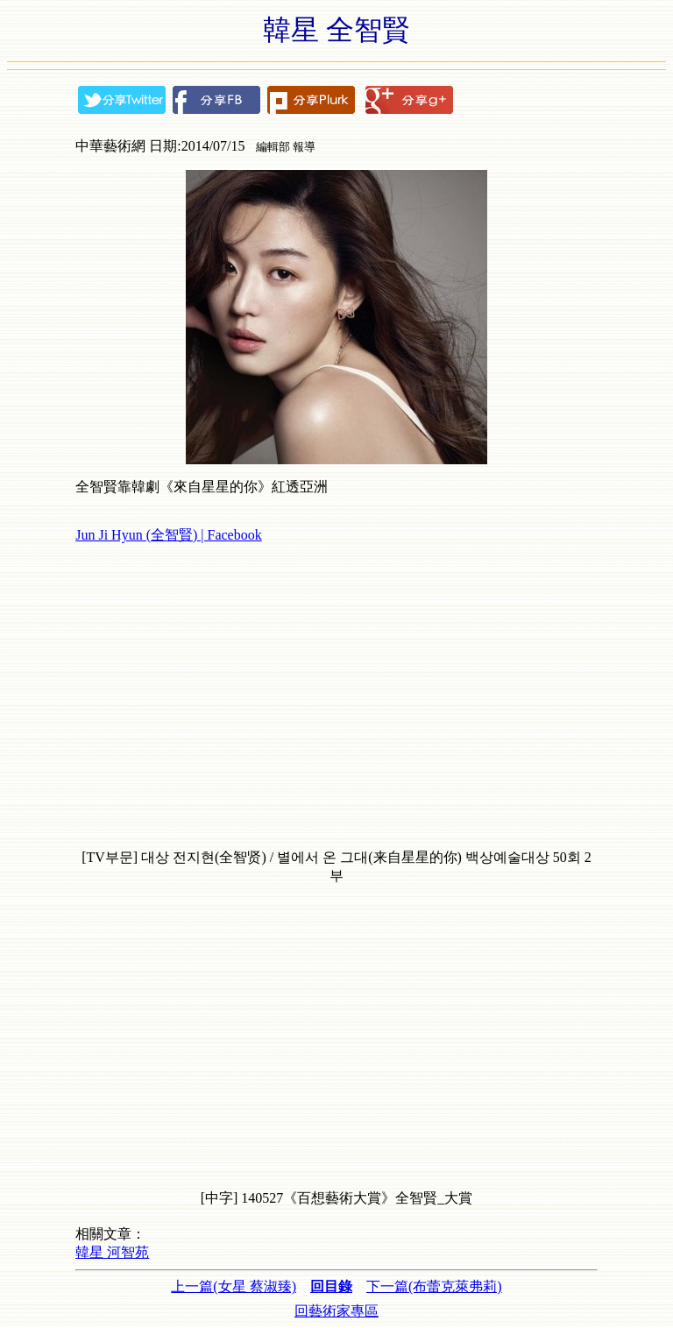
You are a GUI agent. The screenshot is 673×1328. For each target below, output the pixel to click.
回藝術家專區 (336, 1310)
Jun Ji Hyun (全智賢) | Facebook (168, 534)
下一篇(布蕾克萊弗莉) (434, 1286)
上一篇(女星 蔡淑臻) (233, 1286)
